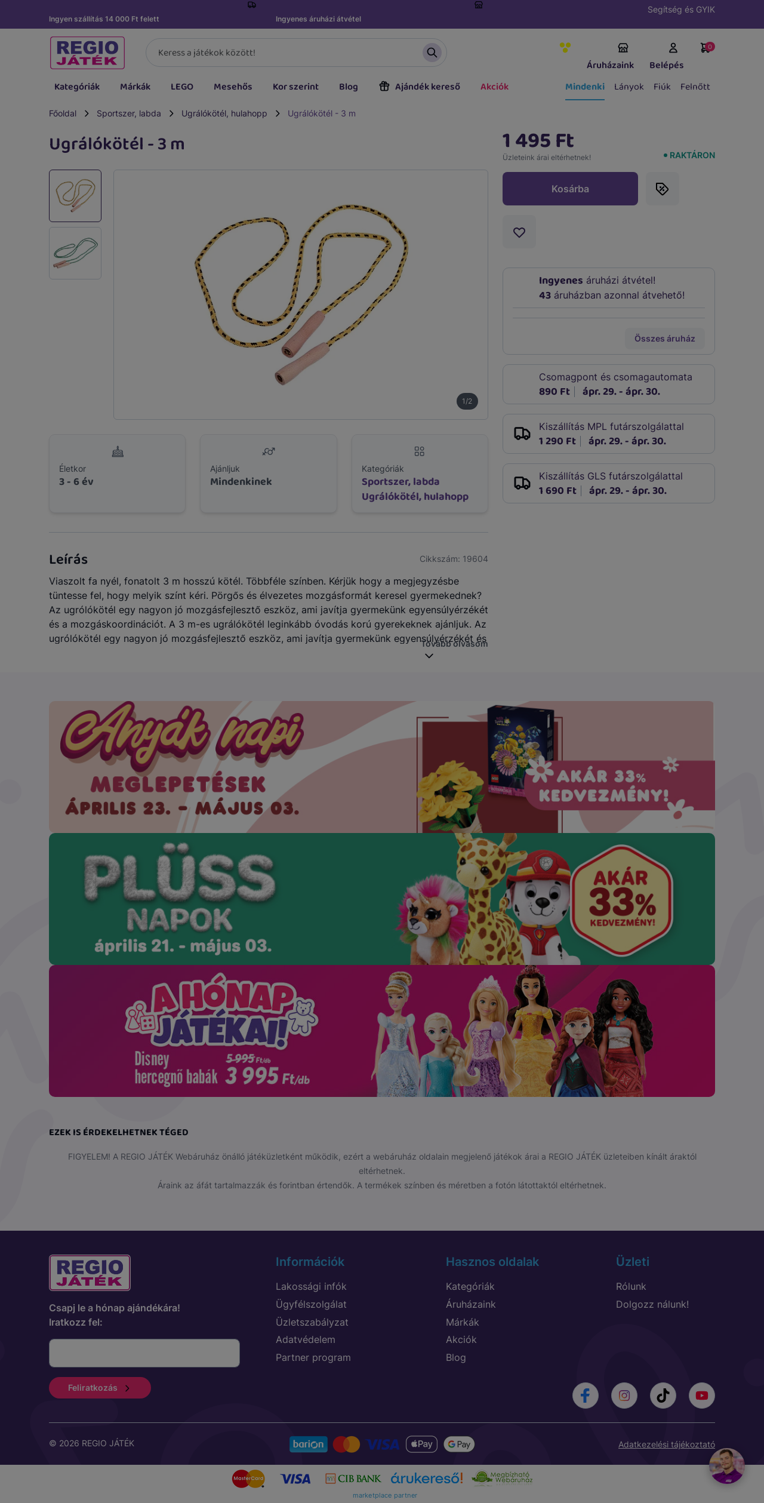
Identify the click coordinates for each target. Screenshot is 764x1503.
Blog (348, 86)
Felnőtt (695, 86)
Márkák (135, 86)
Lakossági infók (311, 1286)
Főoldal (62, 113)
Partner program (313, 1357)
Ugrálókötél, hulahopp (224, 113)
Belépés (666, 57)
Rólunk (631, 1286)
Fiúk (662, 86)
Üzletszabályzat (312, 1322)
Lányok (629, 86)
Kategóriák (77, 86)
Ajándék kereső (419, 86)
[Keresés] (296, 52)
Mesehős (233, 86)
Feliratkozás (100, 1387)
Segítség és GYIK (681, 9)
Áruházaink (610, 57)
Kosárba (570, 189)
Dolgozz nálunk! (652, 1304)
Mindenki (585, 86)
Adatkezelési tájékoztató (666, 1444)
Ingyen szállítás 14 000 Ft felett (104, 18)
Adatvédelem (305, 1339)
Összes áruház (664, 338)
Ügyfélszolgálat (311, 1304)
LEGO (182, 86)
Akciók (494, 86)
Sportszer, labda (129, 113)
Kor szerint (296, 86)
